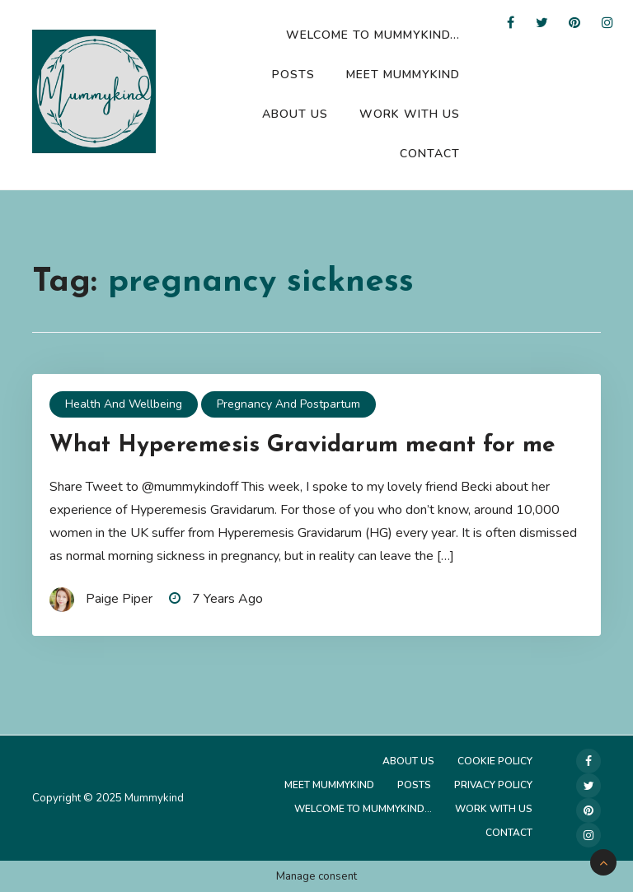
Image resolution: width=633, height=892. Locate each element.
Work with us (409, 114)
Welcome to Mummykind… (373, 35)
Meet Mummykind (403, 74)
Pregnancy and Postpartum (288, 404)
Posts (293, 74)
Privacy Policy (493, 785)
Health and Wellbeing (123, 404)
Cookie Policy (494, 761)
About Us (295, 114)
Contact (430, 153)
